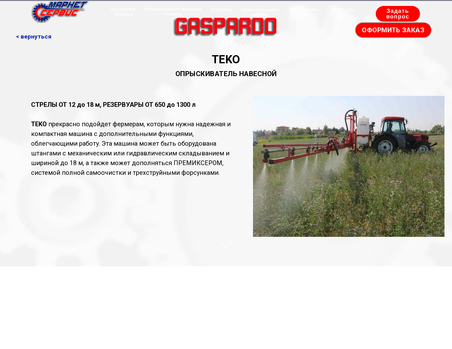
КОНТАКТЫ (343, 10)
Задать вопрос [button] (397, 14)
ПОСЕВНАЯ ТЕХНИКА (123, 12)
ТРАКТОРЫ (222, 10)
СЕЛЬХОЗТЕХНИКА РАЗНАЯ (260, 13)
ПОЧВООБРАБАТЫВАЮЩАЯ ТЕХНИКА (172, 12)
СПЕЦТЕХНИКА (304, 10)
